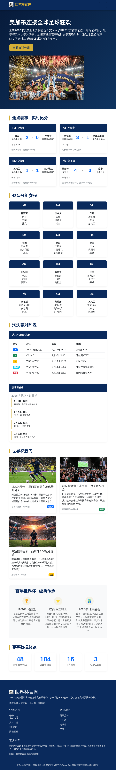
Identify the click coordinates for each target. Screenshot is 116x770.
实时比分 (13, 722)
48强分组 (14, 727)
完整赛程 (13, 731)
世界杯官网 (20, 4)
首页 (14, 716)
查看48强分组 (21, 47)
